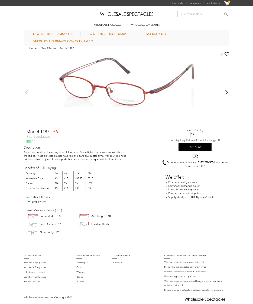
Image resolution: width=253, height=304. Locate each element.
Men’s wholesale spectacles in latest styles (185, 267)
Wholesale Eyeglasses (107, 25)
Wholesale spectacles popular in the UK (184, 262)
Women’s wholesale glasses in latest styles (185, 272)
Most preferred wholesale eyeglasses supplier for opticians (193, 290)
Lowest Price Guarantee (53, 34)
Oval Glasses (48, 48)
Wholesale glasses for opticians (180, 277)
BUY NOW (195, 147)
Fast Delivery (155, 34)
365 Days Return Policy (108, 34)
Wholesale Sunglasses (145, 25)
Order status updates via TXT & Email (63, 41)
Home (33, 48)
